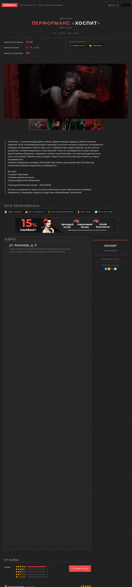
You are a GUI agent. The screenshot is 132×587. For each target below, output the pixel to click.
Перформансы (96, 45)
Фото (54, 33)
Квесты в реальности (28, 5)
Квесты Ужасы (84, 211)
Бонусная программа (54, 5)
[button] (126, 65)
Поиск (125, 5)
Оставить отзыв (80, 568)
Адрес (69, 33)
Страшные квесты (77, 45)
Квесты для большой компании (61, 211)
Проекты (41, 5)
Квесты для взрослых (34, 211)
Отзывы (76, 33)
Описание (62, 33)
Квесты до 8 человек (104, 211)
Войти (112, 5)
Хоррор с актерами (12, 211)
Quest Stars (66, 18)
